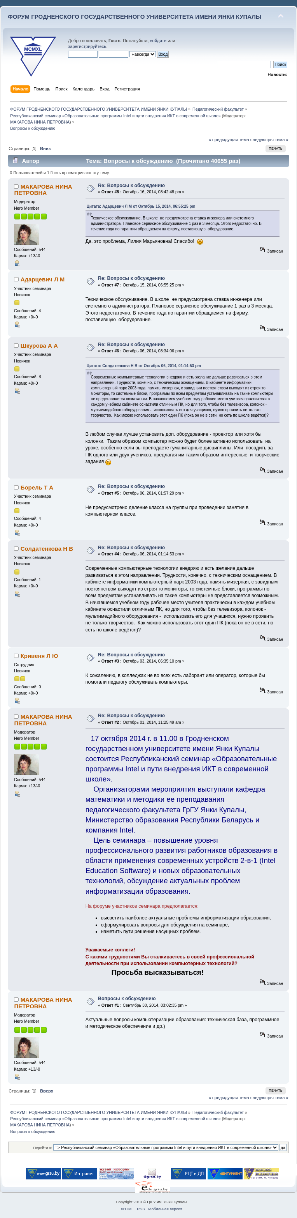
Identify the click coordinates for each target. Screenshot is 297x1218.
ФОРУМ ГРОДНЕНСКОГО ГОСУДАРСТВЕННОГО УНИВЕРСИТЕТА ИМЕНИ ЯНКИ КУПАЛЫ (135, 16)
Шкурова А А (39, 345)
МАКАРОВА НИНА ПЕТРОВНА (40, 122)
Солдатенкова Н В (47, 548)
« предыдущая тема (228, 139)
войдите (158, 40)
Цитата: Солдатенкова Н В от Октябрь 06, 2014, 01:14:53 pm (144, 366)
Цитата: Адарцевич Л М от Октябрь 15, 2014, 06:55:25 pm (141, 206)
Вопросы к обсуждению (127, 998)
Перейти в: (42, 1148)
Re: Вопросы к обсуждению (131, 185)
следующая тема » (269, 139)
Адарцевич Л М (43, 279)
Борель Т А (37, 487)
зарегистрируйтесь (87, 46)
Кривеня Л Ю (39, 655)
